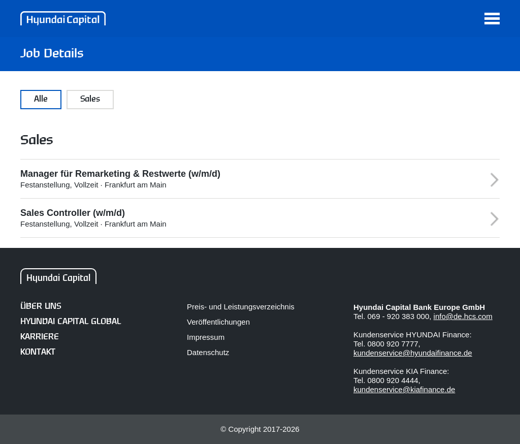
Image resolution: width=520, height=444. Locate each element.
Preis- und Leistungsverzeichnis (241, 306)
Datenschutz (208, 352)
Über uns (40, 306)
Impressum (205, 337)
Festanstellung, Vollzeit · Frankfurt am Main (247, 179)
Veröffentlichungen (218, 322)
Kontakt (37, 352)
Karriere (39, 337)
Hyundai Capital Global (70, 322)
